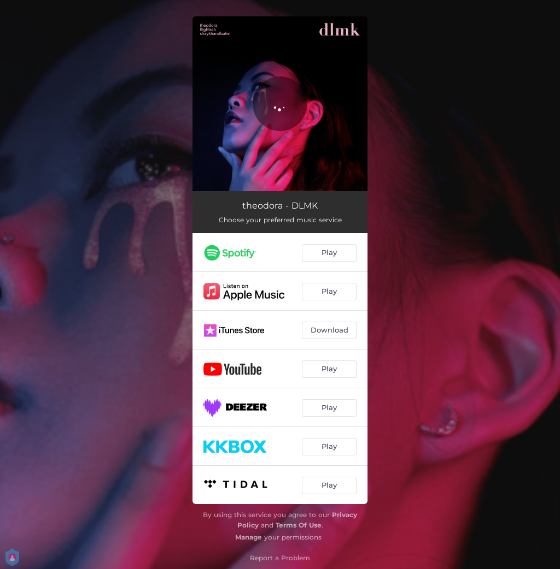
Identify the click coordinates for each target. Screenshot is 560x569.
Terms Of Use (299, 525)
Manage (248, 537)
